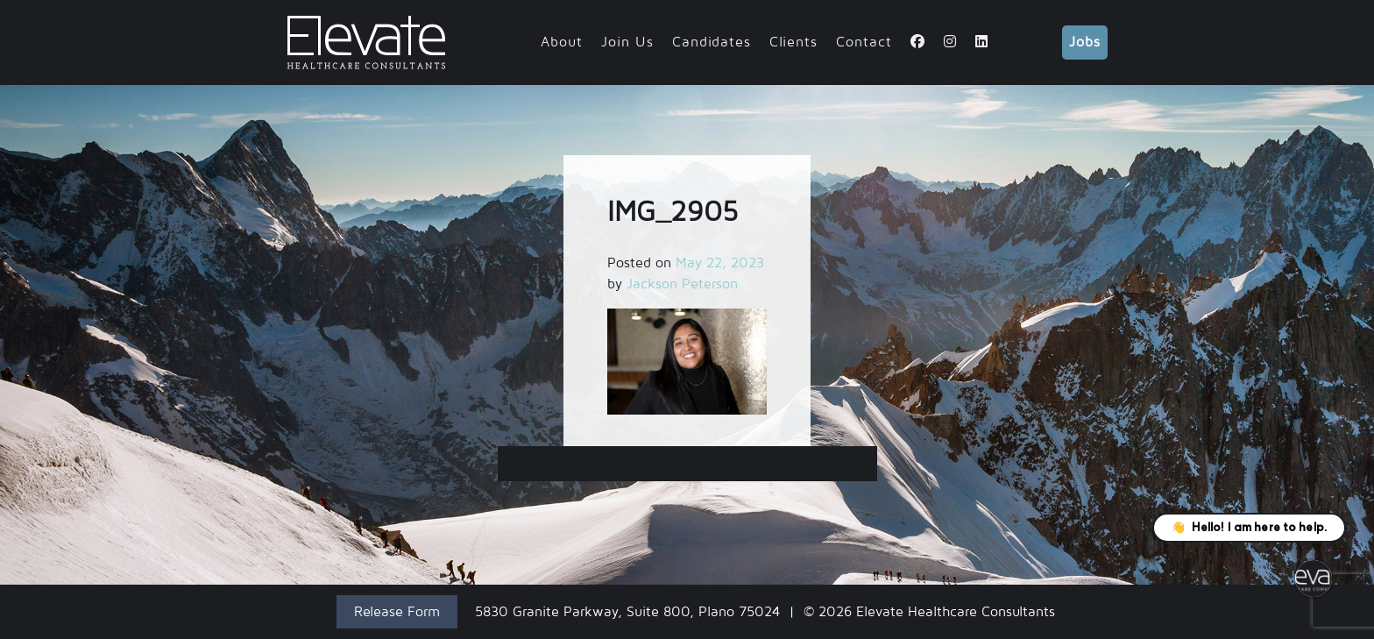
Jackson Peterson (682, 284)
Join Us (627, 42)
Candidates (711, 42)
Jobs (1085, 42)
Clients (793, 42)
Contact (864, 42)
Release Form (397, 612)
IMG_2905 (687, 463)
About (562, 42)
